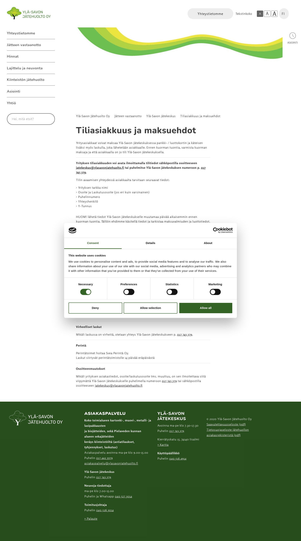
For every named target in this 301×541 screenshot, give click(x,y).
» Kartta (163, 445)
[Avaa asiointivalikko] (292, 38)
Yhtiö (11, 103)
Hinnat (13, 56)
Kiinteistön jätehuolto (26, 79)
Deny (95, 307)
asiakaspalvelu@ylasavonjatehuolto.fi (111, 463)
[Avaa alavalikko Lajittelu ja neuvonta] (51, 68)
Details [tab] (150, 243)
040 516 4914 (178, 458)
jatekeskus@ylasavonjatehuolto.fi (100, 168)
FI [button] (283, 14)
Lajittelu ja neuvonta (25, 68)
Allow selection (150, 307)
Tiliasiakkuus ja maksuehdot (200, 116)
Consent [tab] (93, 243)
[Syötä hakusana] (23, 119)
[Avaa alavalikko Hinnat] (51, 56)
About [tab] (208, 243)
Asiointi (13, 91)
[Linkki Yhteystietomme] (210, 14)
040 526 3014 (105, 510)
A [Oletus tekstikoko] (260, 14)
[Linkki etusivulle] (29, 13)
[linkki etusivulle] (36, 418)
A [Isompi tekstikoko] (267, 13)
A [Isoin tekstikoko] (274, 14)
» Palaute (91, 518)
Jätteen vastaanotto (24, 44)
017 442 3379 (104, 458)
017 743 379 (184, 334)
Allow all (206, 307)
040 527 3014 (123, 496)
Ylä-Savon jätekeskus (161, 116)
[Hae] (47, 119)
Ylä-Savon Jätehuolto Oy (93, 116)
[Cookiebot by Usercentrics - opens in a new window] (216, 230)
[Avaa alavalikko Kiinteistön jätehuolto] (51, 79)
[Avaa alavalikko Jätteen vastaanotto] (51, 45)
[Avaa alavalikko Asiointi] (51, 91)
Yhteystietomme (21, 33)
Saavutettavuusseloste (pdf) (226, 424)
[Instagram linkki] (86, 528)
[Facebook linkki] (82, 528)
